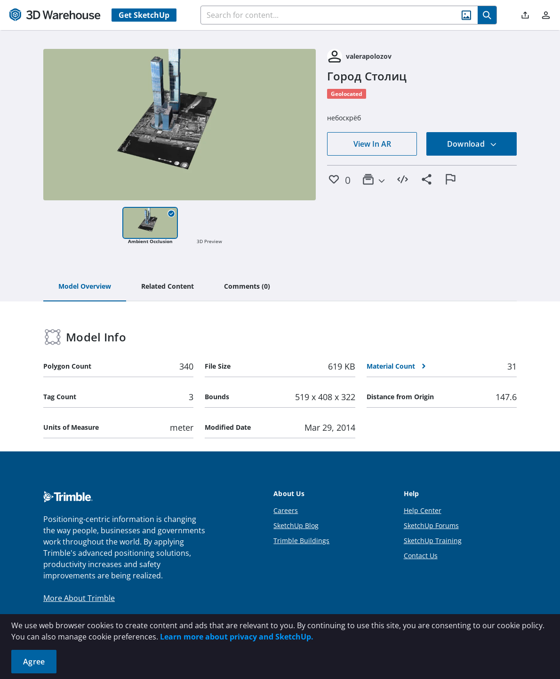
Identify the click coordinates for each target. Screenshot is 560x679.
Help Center (422, 510)
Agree (34, 661)
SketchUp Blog (296, 525)
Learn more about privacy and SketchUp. (236, 637)
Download (472, 144)
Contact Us (421, 555)
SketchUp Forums (431, 525)
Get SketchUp (144, 15)
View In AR (372, 144)
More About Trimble (79, 598)
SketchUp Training (433, 540)
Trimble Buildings (301, 540)
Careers (285, 510)
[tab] (84, 286)
